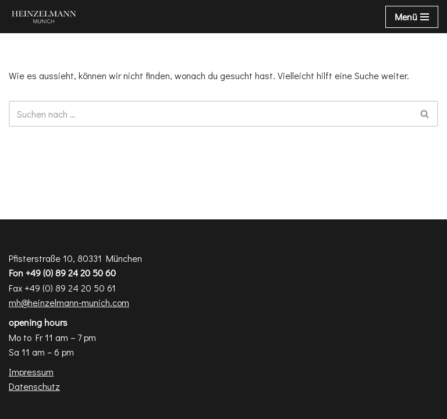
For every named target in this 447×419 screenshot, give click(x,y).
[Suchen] (210, 114)
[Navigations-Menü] (411, 17)
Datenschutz (34, 386)
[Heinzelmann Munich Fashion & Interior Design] (44, 16)
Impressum (31, 371)
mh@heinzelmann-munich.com (69, 302)
